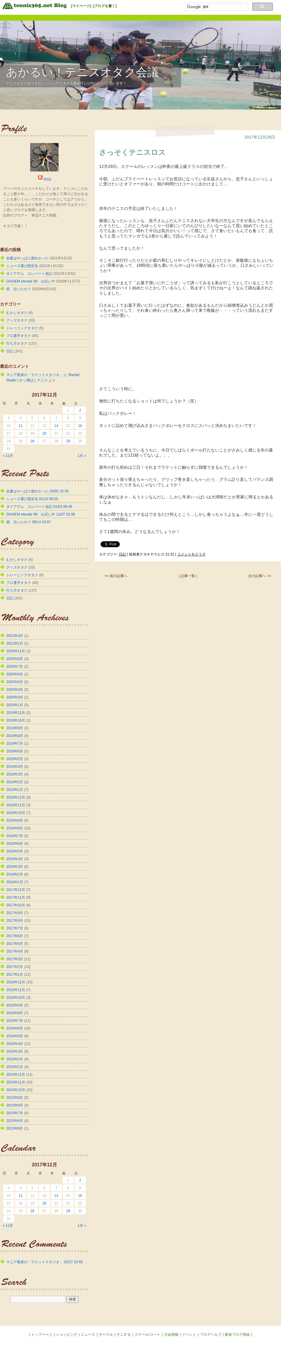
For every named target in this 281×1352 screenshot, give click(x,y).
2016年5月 (14, 1036)
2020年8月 (14, 659)
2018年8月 (14, 828)
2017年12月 (15, 890)
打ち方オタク (17, 343)
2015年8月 (14, 1105)
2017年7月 (14, 928)
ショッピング (66, 1334)
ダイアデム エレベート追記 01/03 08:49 (39, 507)
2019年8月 (14, 736)
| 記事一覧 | (188, 576)
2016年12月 (15, 982)
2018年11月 (15, 805)
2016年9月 (14, 1005)
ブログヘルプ (210, 1334)
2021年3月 (14, 636)
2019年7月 (14, 743)
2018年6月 (14, 844)
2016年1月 (14, 1067)
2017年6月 (14, 936)
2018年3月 (14, 867)
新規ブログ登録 (237, 1334)
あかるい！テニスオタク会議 (82, 72)
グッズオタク (17, 320)
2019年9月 (14, 728)
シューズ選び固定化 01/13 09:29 (32, 499)
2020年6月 (14, 674)
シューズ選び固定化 (22, 266)
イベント (189, 1334)
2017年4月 (14, 951)
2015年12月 (15, 1074)
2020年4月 (14, 690)
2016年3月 (14, 1051)
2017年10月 (15, 905)
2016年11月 (15, 990)
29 (68, 441)
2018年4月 (14, 859)
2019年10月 (15, 720)
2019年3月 (14, 774)
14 (56, 426)
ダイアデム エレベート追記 (29, 274)
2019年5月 (14, 759)
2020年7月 (14, 666)
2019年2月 (14, 782)
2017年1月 (14, 974)
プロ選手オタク (18, 336)
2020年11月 (15, 651)
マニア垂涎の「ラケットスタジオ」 (34, 375)
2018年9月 (14, 820)
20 (44, 433)
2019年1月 (14, 790)
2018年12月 (15, 797)
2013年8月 (14, 1128)
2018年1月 (14, 882)
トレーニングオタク (22, 328)
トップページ (41, 1334)
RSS (47, 179)
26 (32, 441)
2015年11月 (15, 1082)
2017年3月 (14, 959)
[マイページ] (81, 6)
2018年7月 (14, 836)
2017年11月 (15, 897)
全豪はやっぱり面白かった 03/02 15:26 (37, 491)
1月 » (81, 456)
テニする (124, 1334)
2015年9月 (14, 1098)
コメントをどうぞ (191, 554)
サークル (106, 1334)
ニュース (88, 1334)
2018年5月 (14, 851)
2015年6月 (14, 1121)
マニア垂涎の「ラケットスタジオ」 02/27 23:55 (44, 1262)
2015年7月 (14, 1113)
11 (20, 426)
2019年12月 (15, 713)
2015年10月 (15, 1090)
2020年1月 (14, 705)
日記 (122, 554)
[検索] (215, 6)
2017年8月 (14, 921)
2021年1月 (14, 643)
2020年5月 (14, 682)
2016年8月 (14, 1013)
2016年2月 (14, 1059)
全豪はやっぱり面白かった (27, 258)
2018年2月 (14, 874)
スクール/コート (147, 1334)
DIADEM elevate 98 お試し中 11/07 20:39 (40, 514)
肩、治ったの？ (18, 289)
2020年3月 (14, 697)
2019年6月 (14, 751)
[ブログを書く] (105, 6)
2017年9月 (14, 913)
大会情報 (171, 1334)
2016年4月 (14, 1044)
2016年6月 (14, 1028)
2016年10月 (15, 997)
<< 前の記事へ (115, 576)
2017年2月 (14, 967)
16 (80, 426)
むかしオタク (17, 313)
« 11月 (8, 456)
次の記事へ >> (259, 576)
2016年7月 (14, 1021)
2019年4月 (14, 767)
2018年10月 (15, 813)
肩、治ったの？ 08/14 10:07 (28, 522)
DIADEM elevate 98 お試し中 (30, 281)
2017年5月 (14, 944)
